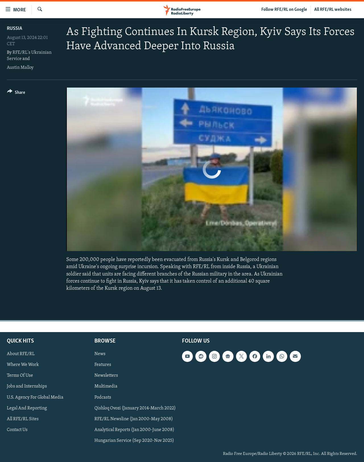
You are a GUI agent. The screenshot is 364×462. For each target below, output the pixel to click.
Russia (14, 28)
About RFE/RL (21, 354)
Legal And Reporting (27, 408)
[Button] (16, 93)
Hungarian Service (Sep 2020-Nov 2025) (134, 440)
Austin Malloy (20, 67)
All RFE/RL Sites (23, 419)
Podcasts (102, 397)
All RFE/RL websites (332, 9)
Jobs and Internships (27, 386)
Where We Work (23, 364)
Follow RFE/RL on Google (284, 9)
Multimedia (105, 386)
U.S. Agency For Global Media (35, 397)
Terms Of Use (20, 376)
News (100, 354)
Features (102, 364)
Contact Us (17, 430)
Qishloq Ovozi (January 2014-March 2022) (135, 408)
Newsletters (106, 376)
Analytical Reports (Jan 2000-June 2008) (134, 430)
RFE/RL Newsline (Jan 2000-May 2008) (133, 419)
